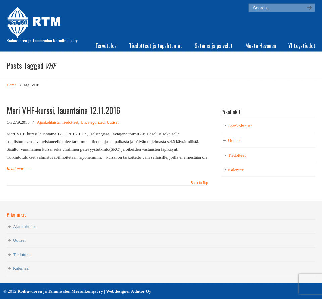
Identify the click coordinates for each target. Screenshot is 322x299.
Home (11, 85)
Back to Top (199, 183)
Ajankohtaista (48, 122)
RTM (36, 20)
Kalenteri (236, 169)
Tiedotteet (70, 122)
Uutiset (113, 122)
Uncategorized (92, 122)
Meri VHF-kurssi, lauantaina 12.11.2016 (63, 110)
